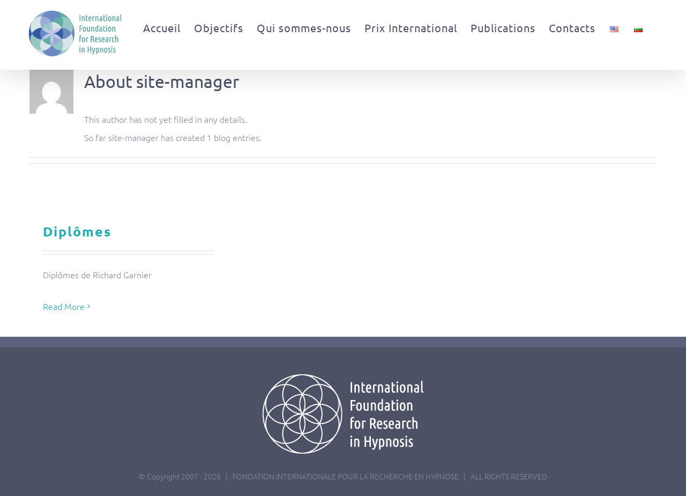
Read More (64, 306)
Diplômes (77, 231)
